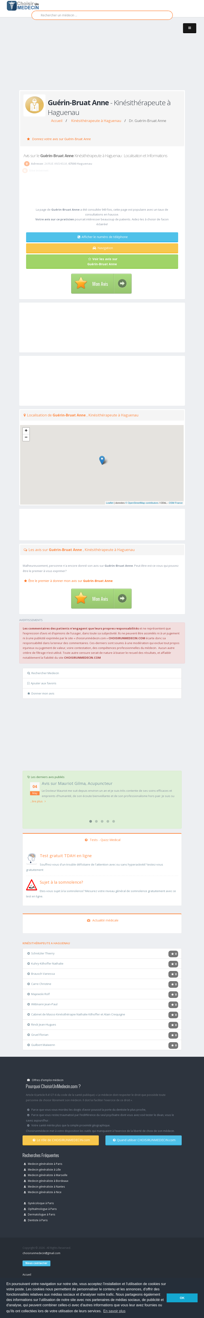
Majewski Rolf (38, 994)
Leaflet (109, 503)
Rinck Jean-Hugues (41, 1024)
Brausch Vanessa (41, 974)
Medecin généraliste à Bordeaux (46, 1181)
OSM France (176, 503)
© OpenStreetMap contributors (141, 503)
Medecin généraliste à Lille (42, 1169)
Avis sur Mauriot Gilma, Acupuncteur (77, 783)
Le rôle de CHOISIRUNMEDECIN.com (61, 1140)
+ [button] (26, 431)
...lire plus (38, 801)
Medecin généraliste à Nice (42, 1192)
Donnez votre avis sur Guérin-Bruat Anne (59, 139)
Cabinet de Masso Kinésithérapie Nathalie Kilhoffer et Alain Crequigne (76, 1014)
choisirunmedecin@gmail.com (41, 1253)
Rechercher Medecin (43, 673)
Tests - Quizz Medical (102, 840)
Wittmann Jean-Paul (42, 1004)
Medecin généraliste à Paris (43, 1163)
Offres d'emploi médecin (45, 1080)
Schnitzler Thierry (41, 953)
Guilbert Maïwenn (41, 1045)
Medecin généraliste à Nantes (44, 1186)
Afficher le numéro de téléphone (103, 237)
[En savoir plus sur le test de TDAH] (31, 858)
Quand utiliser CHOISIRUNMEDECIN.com (144, 1140)
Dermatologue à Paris (39, 1214)
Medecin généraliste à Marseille (45, 1175)
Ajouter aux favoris (41, 683)
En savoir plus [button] (114, 1311)
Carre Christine (39, 984)
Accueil (56, 120)
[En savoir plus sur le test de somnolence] (31, 884)
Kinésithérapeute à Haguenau (96, 120)
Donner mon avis (40, 693)
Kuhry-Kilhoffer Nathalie (45, 963)
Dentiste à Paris (36, 1220)
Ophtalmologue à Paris (40, 1209)
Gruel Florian (37, 1035)
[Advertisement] (111, 58)
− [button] (26, 437)
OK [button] (182, 1298)
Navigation (103, 248)
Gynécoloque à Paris (39, 1203)
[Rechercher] (102, 15)
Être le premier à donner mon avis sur (68, 581)
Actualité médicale (102, 920)
